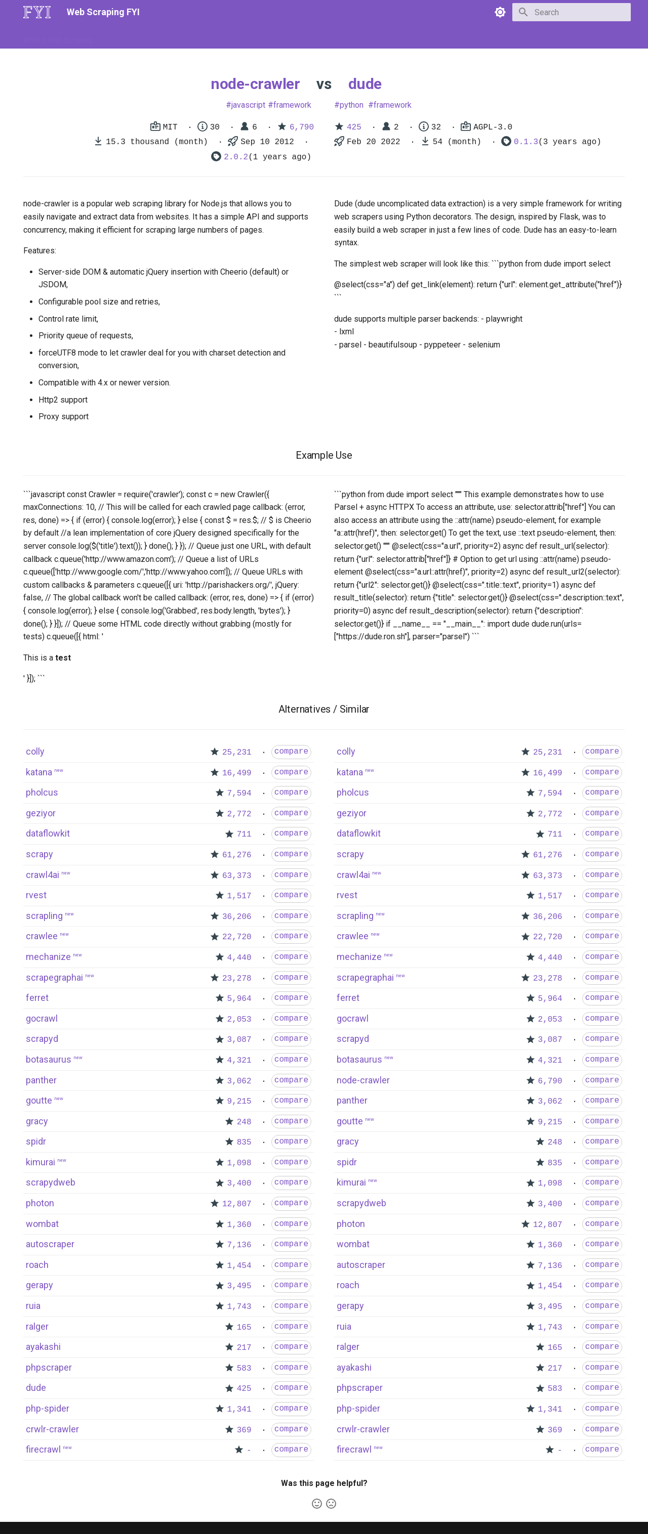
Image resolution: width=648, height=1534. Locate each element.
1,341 (239, 1409)
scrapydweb (50, 1182)
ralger (37, 1326)
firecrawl (43, 1449)
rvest (36, 895)
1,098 (239, 1163)
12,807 (237, 1204)
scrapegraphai (54, 977)
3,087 (239, 1039)
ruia (33, 1305)
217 (244, 1347)
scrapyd (42, 1038)
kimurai (40, 1162)
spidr (36, 1141)
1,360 (239, 1225)
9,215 (239, 1101)
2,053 (239, 1019)
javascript (248, 105)
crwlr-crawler (52, 1429)
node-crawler (255, 84)
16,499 (237, 773)
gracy (37, 1121)
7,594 (239, 793)
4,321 (239, 1060)
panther (41, 1080)
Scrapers (296, 37)
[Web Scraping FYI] (37, 12)
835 (244, 1142)
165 (244, 1327)
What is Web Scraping (57, 37)
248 (244, 1122)
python (351, 105)
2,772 (239, 814)
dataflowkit (48, 833)
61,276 (237, 855)
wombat (42, 1223)
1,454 (239, 1266)
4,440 (239, 957)
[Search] (571, 12)
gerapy (39, 1285)
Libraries (256, 37)
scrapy (39, 854)
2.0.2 (236, 157)
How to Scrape (127, 37)
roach (37, 1264)
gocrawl (42, 1018)
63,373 (237, 876)
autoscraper (50, 1244)
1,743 (239, 1306)
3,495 (239, 1286)
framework (292, 105)
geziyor (41, 813)
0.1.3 (526, 142)
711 (244, 834)
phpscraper (49, 1367)
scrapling (44, 915)
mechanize (48, 956)
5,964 (239, 998)
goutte (39, 1100)
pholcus (42, 792)
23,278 (237, 978)
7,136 (239, 1245)
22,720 (237, 937)
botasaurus (48, 1059)
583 (244, 1368)
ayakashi (43, 1346)
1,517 (239, 896)
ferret (37, 997)
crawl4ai (42, 874)
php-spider (47, 1408)
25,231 (237, 752)
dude (365, 84)
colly (35, 751)
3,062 (239, 1081)
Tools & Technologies (196, 37)
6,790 (302, 127)
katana (39, 772)
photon (40, 1203)
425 (354, 127)
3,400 (239, 1183)
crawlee (42, 936)
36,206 (237, 917)
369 (244, 1430)
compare (291, 751)
